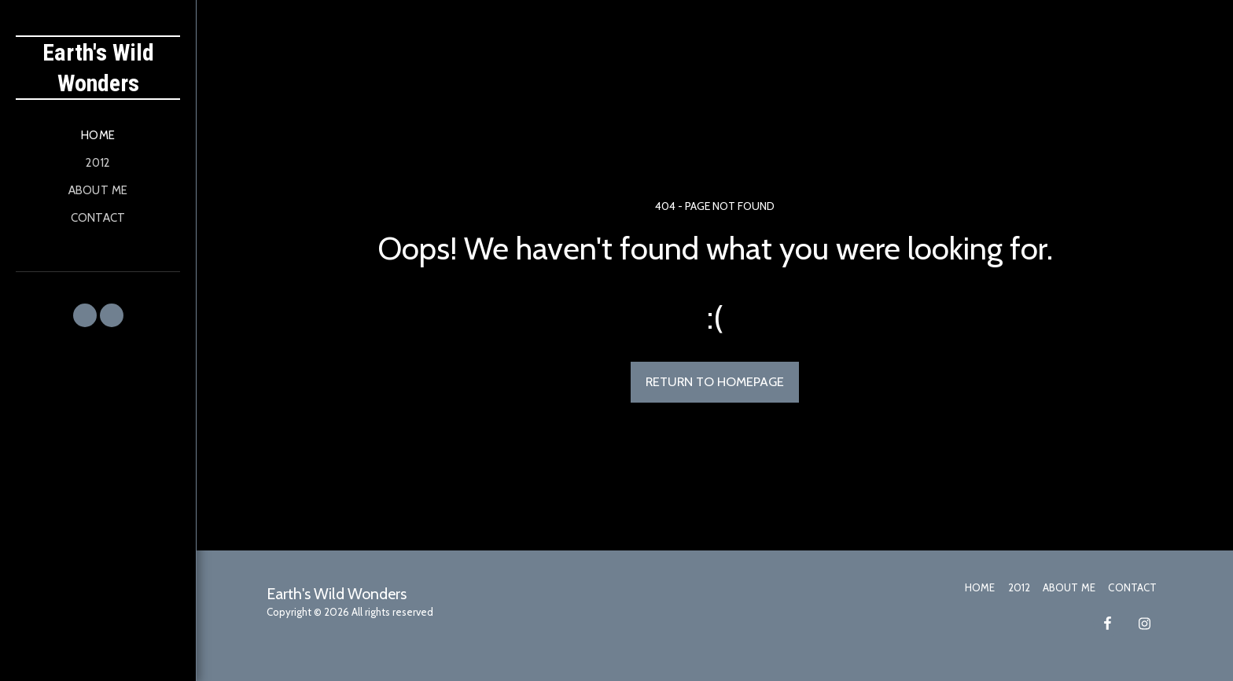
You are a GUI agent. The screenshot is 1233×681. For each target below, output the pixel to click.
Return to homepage (715, 381)
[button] (85, 315)
